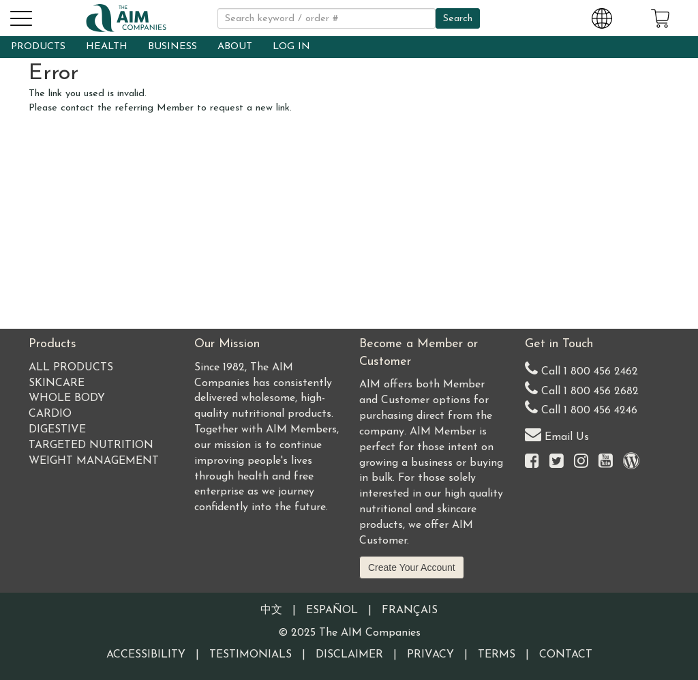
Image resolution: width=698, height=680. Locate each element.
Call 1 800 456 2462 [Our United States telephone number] (581, 368)
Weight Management (94, 461)
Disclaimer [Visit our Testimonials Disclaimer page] (349, 654)
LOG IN (291, 47)
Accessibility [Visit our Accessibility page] (145, 654)
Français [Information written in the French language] (410, 610)
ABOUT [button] (234, 47)
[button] (20, 16)
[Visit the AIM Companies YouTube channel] (605, 462)
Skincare (57, 383)
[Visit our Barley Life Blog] (631, 462)
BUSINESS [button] (172, 47)
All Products (71, 367)
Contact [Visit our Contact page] (565, 654)
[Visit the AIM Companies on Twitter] (556, 462)
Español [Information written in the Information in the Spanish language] (332, 610)
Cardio (50, 414)
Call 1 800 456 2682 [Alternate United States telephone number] (582, 388)
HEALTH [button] (106, 47)
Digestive (57, 429)
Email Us (557, 434)
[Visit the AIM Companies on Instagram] (581, 462)
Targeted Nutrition (91, 445)
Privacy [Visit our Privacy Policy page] (430, 654)
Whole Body (67, 398)
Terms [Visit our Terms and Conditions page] (496, 654)
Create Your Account (411, 567)
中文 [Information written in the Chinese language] (271, 610)
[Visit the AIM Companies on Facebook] (532, 462)
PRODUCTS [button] (38, 47)
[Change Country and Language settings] (602, 16)
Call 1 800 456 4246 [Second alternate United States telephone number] (581, 407)
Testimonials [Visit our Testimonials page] (250, 654)
